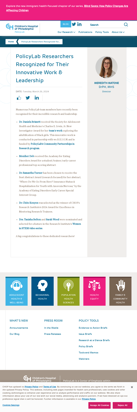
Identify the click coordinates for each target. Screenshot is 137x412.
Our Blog (14, 334)
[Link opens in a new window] (55, 130)
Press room (53, 320)
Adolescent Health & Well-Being (16, 299)
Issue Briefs (85, 334)
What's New (19, 320)
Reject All (122, 407)
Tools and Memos (88, 352)
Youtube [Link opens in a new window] (84, 24)
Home (11, 41)
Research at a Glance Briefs (94, 340)
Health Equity (94, 297)
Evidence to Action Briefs (93, 327)
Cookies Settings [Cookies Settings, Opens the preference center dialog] (11, 407)
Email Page (58, 98)
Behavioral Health (42, 297)
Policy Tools (102, 32)
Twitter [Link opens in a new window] (74, 24)
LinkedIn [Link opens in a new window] (79, 24)
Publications (85, 32)
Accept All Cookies (99, 407)
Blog (66, 24)
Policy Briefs (86, 346)
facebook (20, 98)
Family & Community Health (120, 299)
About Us (117, 32)
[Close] (131, 389)
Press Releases (52, 334)
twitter (29, 98)
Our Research (65, 32)
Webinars (84, 359)
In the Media (51, 327)
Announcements (19, 327)
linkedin (37, 98)
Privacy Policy (31, 389)
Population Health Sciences (68, 299)
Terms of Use (49, 389)
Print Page (49, 98)
